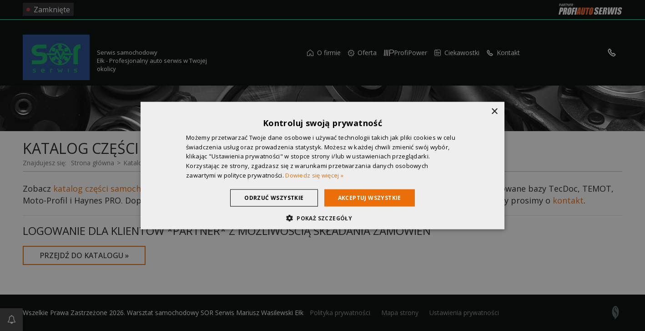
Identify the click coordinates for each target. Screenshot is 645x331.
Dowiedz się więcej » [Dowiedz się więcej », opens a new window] (314, 175)
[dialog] (322, 165)
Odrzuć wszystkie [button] (273, 197)
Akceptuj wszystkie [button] (369, 197)
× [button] (494, 111)
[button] (322, 218)
